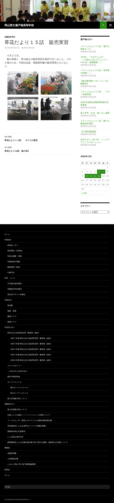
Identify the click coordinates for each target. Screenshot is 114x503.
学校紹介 (8, 240)
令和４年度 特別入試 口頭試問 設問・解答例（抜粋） (31, 349)
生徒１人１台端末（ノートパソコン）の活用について (28, 415)
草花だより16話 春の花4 (38, 149)
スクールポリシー (14, 365)
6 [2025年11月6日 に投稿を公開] (99, 171)
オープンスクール (14, 382)
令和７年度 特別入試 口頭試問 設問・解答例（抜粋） (31, 338)
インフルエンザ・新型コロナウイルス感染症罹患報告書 (29, 420)
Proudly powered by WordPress (17, 499)
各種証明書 (11, 453)
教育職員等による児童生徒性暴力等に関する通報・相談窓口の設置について (37, 442)
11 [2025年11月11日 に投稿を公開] (91, 176)
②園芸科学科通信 (14, 289)
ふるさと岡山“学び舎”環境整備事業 (21, 464)
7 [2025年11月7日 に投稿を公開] (103, 171)
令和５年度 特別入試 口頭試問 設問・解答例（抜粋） (31, 355)
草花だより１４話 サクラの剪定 (38, 138)
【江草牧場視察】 (88, 131)
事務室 (7, 448)
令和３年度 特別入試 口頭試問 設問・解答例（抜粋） (31, 344)
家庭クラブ (11, 322)
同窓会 (7, 470)
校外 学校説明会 (13, 376)
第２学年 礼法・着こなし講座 (95, 113)
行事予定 (11, 272)
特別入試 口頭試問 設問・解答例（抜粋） (23, 333)
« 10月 (84, 193)
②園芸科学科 (9, 37)
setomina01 (29, 48)
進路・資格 (11, 311)
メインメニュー (110, 25)
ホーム (7, 234)
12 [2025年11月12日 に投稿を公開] (95, 176)
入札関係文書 (12, 459)
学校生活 (8, 300)
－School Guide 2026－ (17, 371)
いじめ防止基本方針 (15, 437)
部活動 (10, 305)
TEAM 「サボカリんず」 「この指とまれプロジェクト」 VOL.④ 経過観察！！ (95, 59)
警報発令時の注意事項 (16, 431)
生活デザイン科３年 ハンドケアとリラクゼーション (95, 140)
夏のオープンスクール (19, 387)
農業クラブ (11, 316)
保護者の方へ (9, 404)
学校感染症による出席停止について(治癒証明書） (27, 426)
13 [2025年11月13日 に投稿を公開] (99, 176)
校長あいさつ (12, 245)
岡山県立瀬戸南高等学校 (19, 25)
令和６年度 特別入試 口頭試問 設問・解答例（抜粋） (31, 360)
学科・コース (9, 278)
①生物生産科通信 (14, 283)
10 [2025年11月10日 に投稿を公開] (87, 176)
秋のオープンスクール (19, 393)
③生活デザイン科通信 (16, 294)
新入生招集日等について (17, 398)
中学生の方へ (9, 327)
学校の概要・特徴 (14, 256)
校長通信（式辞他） (15, 251)
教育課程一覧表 (13, 267)
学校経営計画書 (13, 261)
